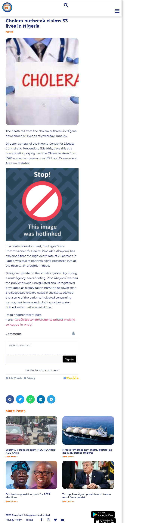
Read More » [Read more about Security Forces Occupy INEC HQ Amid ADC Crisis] (11, 456)
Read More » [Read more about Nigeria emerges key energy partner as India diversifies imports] (68, 456)
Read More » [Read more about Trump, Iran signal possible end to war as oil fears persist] (68, 501)
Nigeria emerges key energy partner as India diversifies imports (87, 451)
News (9, 32)
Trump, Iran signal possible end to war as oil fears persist (86, 496)
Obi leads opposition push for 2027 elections (28, 496)
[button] (66, 5)
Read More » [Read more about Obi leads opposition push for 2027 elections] (11, 501)
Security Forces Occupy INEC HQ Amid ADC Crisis (30, 451)
